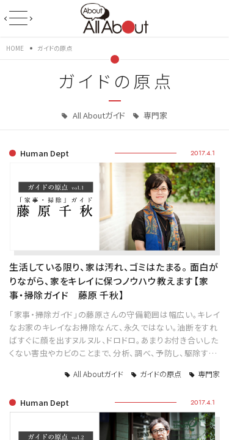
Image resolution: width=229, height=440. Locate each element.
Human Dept (44, 153)
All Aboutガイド (98, 115)
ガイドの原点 (160, 374)
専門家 (154, 115)
